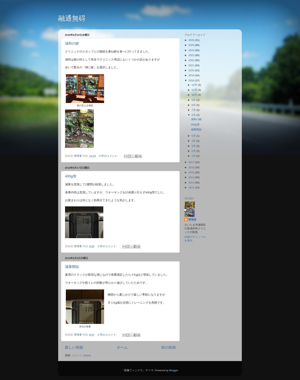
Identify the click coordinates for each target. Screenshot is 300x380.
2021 (191, 65)
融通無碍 (72, 18)
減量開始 (72, 267)
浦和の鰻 (72, 43)
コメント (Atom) (81, 355)
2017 (191, 162)
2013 (191, 182)
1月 (194, 155)
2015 (191, 172)
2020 (191, 70)
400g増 (70, 176)
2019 (191, 75)
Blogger (173, 370)
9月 (194, 100)
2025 (191, 45)
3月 (194, 146)
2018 (191, 80)
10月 (195, 94)
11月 (195, 89)
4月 (194, 140)
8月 (194, 105)
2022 (191, 60)
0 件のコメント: (109, 155)
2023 (191, 55)
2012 (191, 187)
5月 (194, 135)
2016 (191, 167)
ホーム (122, 347)
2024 (191, 50)
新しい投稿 (74, 347)
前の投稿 (168, 347)
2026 (191, 40)
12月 (195, 84)
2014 (191, 177)
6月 (194, 115)
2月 (194, 151)
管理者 (192, 219)
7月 (194, 110)
